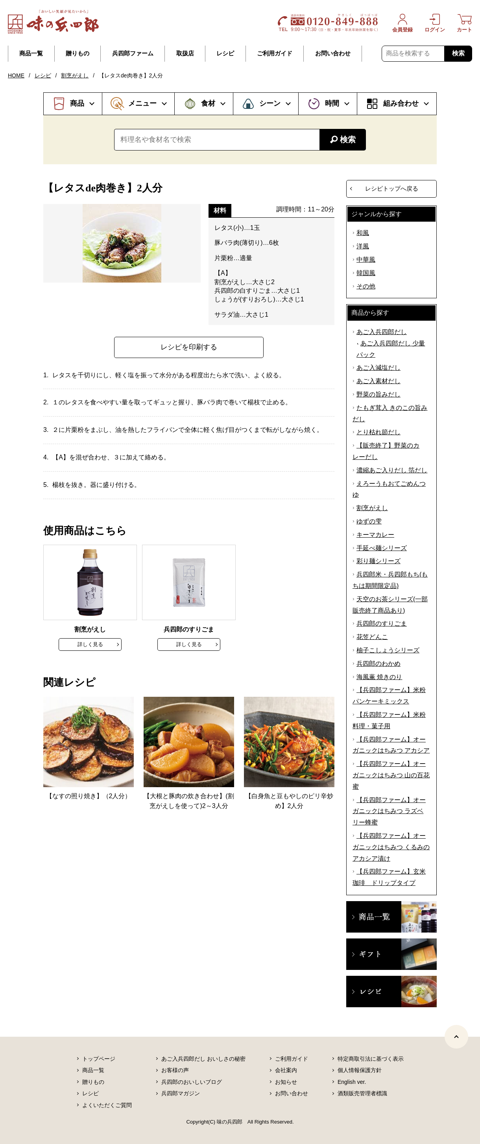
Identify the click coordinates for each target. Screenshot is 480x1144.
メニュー (142, 103)
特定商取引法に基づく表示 (371, 1059)
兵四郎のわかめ (378, 663)
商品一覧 (31, 53)
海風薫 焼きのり (379, 677)
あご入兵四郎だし (381, 332)
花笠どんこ (372, 637)
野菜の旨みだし (378, 394)
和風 (362, 233)
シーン (270, 103)
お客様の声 (175, 1070)
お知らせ (286, 1082)
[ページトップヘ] (456, 1037)
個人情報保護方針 (360, 1070)
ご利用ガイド (274, 53)
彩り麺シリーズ (378, 561)
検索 (458, 53)
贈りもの (77, 53)
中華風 (365, 259)
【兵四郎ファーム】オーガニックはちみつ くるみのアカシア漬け (391, 847)
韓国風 (365, 273)
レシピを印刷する (189, 347)
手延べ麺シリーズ (381, 548)
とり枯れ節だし (378, 432)
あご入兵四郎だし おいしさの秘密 (203, 1059)
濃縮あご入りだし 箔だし (391, 470)
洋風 (362, 246)
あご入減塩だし (378, 367)
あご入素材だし (378, 381)
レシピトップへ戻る (391, 188)
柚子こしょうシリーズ (387, 650)
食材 (208, 103)
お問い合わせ (333, 53)
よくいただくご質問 (107, 1105)
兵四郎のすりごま (381, 623)
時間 (332, 103)
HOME (16, 75)
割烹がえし (75, 75)
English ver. (352, 1082)
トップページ (98, 1059)
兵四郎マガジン (180, 1093)
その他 (365, 286)
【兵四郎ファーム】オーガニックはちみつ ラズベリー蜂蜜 (389, 811)
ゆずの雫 (369, 521)
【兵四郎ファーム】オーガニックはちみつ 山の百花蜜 (391, 775)
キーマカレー (375, 534)
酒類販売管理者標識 (362, 1093)
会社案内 (286, 1070)
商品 (77, 103)
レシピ (225, 53)
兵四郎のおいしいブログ (191, 1082)
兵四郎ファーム (132, 53)
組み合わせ (401, 103)
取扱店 (185, 53)
